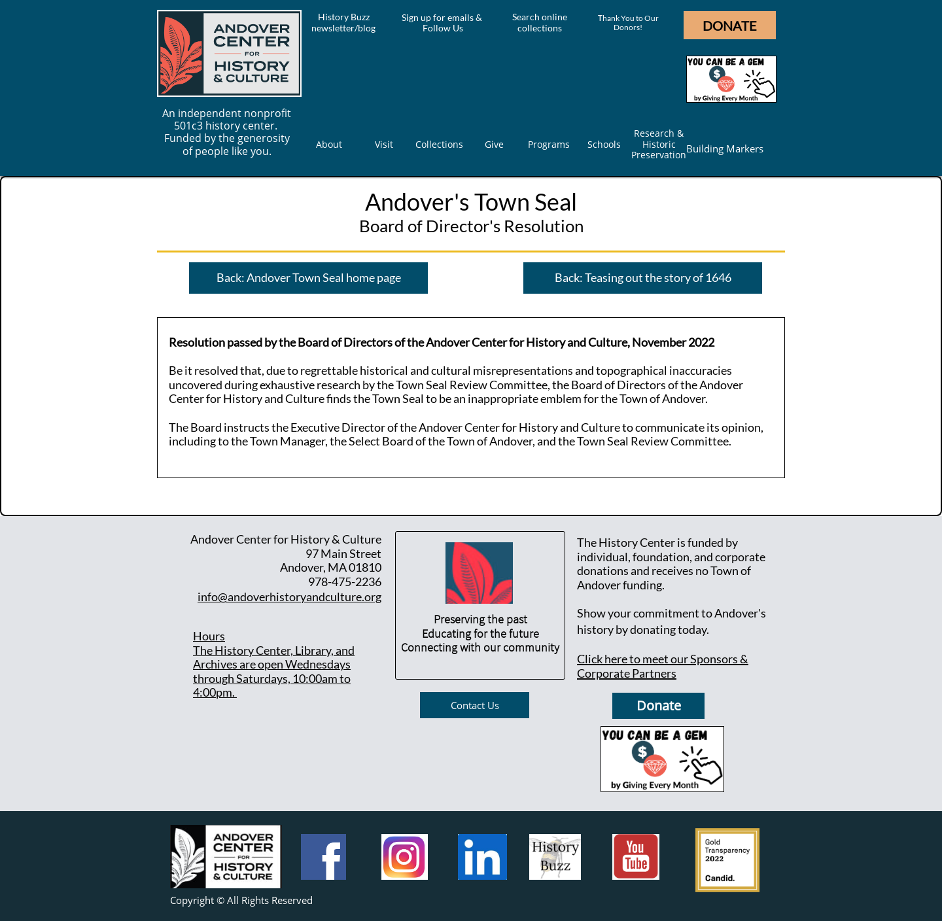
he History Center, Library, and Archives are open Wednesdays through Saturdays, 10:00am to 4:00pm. (274, 671)
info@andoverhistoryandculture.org (289, 596)
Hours (209, 636)
